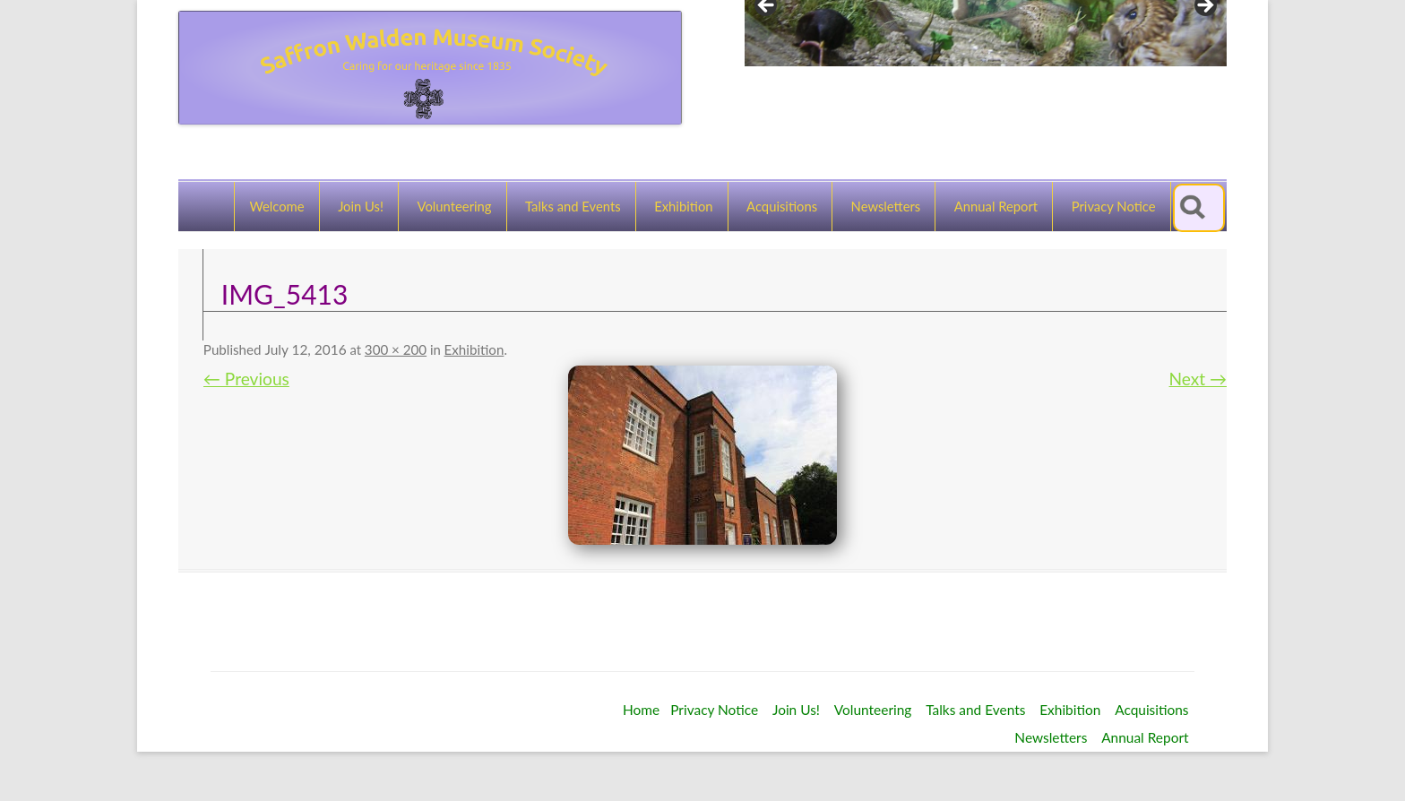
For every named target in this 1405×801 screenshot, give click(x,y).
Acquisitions (781, 206)
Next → (1198, 378)
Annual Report (996, 206)
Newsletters (886, 206)
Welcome (276, 206)
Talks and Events (573, 206)
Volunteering (455, 206)
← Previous (246, 378)
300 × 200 (396, 349)
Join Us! (361, 206)
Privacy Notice (1114, 206)
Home (641, 710)
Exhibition (683, 206)
